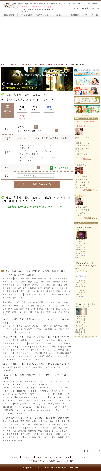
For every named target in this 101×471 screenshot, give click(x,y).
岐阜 (5, 309)
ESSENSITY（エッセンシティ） (38, 407)
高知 (25, 312)
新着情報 (75, 15)
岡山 (58, 309)
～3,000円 (7, 367)
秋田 (16, 306)
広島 (64, 309)
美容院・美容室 (60, 138)
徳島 (8, 312)
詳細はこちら (90, 159)
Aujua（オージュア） (44, 400)
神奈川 (11, 302)
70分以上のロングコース (17, 350)
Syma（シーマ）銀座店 (87, 304)
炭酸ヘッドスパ (27, 145)
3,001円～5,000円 (22, 367)
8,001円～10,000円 (60, 367)
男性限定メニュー (36, 343)
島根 (52, 309)
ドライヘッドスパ (50, 157)
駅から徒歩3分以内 (40, 347)
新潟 (39, 306)
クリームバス (46, 145)
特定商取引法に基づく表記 (57, 457)
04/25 (49, 108)
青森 (66, 302)
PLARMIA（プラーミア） (54, 404)
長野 (68, 306)
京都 (52, 302)
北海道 (59, 302)
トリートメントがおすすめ (52, 350)
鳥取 (47, 309)
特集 (58, 15)
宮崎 (60, 312)
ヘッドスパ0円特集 (38, 353)
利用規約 (39, 457)
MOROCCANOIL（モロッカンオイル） (21, 388)
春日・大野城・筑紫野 (54, 294)
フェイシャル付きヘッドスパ (25, 356)
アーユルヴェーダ (44, 151)
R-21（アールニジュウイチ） (27, 404)
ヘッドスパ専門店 (40, 138)
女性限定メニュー (54, 343)
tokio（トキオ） (15, 413)
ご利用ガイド (35, 461)
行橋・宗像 (17, 298)
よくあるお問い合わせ (53, 461)
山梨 (62, 306)
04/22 (22, 108)
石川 (50, 306)
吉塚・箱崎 (13, 282)
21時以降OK (24, 347)
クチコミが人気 (21, 353)
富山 (45, 306)
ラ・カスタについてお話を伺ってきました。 (82, 213)
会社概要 (69, 461)
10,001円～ (8, 370)
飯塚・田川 (37, 294)
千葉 (24, 302)
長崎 (43, 312)
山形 (22, 306)
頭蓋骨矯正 (25, 148)
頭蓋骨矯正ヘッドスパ (54, 329)
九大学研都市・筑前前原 (14, 285)
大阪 (47, 302)
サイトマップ (27, 457)
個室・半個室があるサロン (15, 343)
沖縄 (5, 315)
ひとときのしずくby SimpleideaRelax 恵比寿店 (86, 266)
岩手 (5, 306)
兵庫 (27, 309)
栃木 (35, 302)
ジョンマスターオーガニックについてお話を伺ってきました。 (82, 183)
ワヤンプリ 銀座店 (84, 227)
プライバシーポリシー (81, 457)
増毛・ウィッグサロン (33, 359)
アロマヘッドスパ (28, 160)
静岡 (10, 309)
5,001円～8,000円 (41, 367)
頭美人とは (95, 8)
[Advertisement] (50, 40)
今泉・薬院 (19, 278)
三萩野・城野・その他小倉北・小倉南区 (36, 291)
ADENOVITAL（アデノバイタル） (32, 397)
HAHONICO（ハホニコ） (14, 410)
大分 (54, 312)
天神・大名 (8, 278)
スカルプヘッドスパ (29, 154)
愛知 (33, 306)
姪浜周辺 (66, 282)
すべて (23, 138)
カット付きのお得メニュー (56, 340)
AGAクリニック (14, 359)
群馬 (41, 302)
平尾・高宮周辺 (19, 288)
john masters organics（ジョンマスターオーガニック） (29, 381)
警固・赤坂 (31, 278)
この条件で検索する (37, 184)
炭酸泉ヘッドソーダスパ (31, 340)
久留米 (27, 294)
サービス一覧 (91, 15)
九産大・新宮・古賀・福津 (32, 282)
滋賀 (22, 309)
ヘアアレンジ (42, 15)
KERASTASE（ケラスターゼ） (22, 384)
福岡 (31, 312)
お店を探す (9, 15)
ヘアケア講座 (25, 15)
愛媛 (20, 312)
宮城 (10, 306)
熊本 (48, 312)
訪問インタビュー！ (82, 139)
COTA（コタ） (61, 407)
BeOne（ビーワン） (12, 407)
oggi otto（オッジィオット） (41, 410)
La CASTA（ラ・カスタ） (20, 400)
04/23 (35, 108)
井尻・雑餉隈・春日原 (48, 288)
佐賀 (37, 312)
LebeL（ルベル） (48, 388)
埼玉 (18, 302)
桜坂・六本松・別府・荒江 (38, 285)
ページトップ (91, 451)
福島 (27, 306)
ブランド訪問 (81, 176)
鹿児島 (67, 312)
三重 (16, 309)
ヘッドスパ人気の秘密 (80, 8)
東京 (5, 302)
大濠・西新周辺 (53, 282)
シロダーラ (25, 151)
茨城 (30, 302)
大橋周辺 (32, 288)
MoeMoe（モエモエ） (28, 391)
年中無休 (34, 350)
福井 (56, 306)
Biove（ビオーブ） (47, 384)
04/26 (22, 117)
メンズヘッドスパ (28, 157)
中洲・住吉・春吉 (46, 278)
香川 (14, 312)
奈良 (33, 309)
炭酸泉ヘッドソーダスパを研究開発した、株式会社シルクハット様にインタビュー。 (82, 150)
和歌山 (40, 309)
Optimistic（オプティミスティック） (25, 394)
